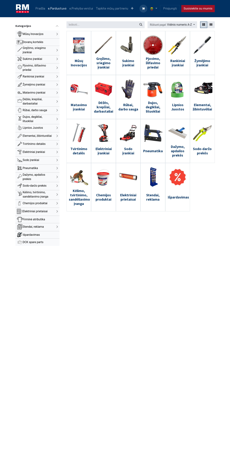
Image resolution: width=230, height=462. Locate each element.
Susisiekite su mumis (198, 8)
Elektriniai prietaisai (35, 211)
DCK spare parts (33, 242)
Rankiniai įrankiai (33, 76)
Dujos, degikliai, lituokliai (32, 119)
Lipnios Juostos (33, 127)
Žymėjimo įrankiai (34, 84)
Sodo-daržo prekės (35, 185)
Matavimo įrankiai (34, 92)
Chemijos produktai (35, 203)
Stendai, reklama (33, 226)
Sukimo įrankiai (32, 59)
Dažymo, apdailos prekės (34, 177)
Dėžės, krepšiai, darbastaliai (32, 101)
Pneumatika (30, 168)
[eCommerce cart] (143, 9)
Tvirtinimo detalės (34, 144)
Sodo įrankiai (31, 160)
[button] (172, 24)
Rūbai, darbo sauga (35, 110)
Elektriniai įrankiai (34, 152)
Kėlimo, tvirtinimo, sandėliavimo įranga (35, 194)
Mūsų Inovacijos (33, 34)
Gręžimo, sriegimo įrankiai (34, 50)
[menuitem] (40, 8)
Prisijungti (170, 8)
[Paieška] (141, 24)
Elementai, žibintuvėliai (37, 136)
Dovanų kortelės (33, 42)
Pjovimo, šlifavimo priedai (34, 68)
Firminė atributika (34, 219)
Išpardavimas (31, 234)
